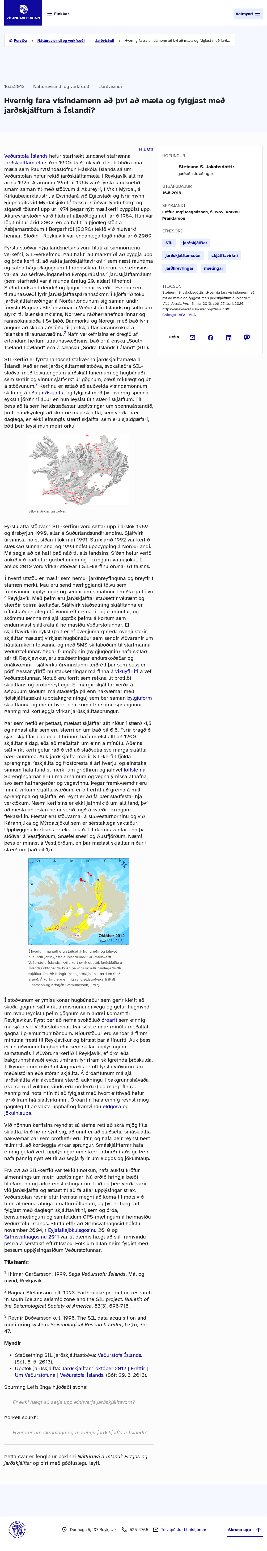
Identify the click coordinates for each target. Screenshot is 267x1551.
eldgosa (112, 1106)
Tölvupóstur (183, 1529)
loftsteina (135, 769)
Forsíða (20, 40)
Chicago (169, 314)
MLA (192, 314)
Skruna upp (245, 1530)
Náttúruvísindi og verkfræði (60, 40)
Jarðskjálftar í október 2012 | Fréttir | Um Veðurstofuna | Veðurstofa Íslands (81, 1371)
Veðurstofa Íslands (26, 156)
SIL (169, 242)
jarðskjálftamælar (183, 255)
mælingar (213, 268)
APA (182, 314)
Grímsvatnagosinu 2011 (31, 1236)
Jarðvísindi (104, 40)
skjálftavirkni (224, 255)
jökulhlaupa (17, 1113)
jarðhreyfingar (179, 268)
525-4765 (139, 1529)
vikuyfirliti (126, 671)
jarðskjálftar (195, 242)
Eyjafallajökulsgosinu (72, 1230)
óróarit (109, 1020)
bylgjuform (139, 698)
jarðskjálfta (52, 392)
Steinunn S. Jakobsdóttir (206, 167)
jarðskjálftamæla (23, 162)
